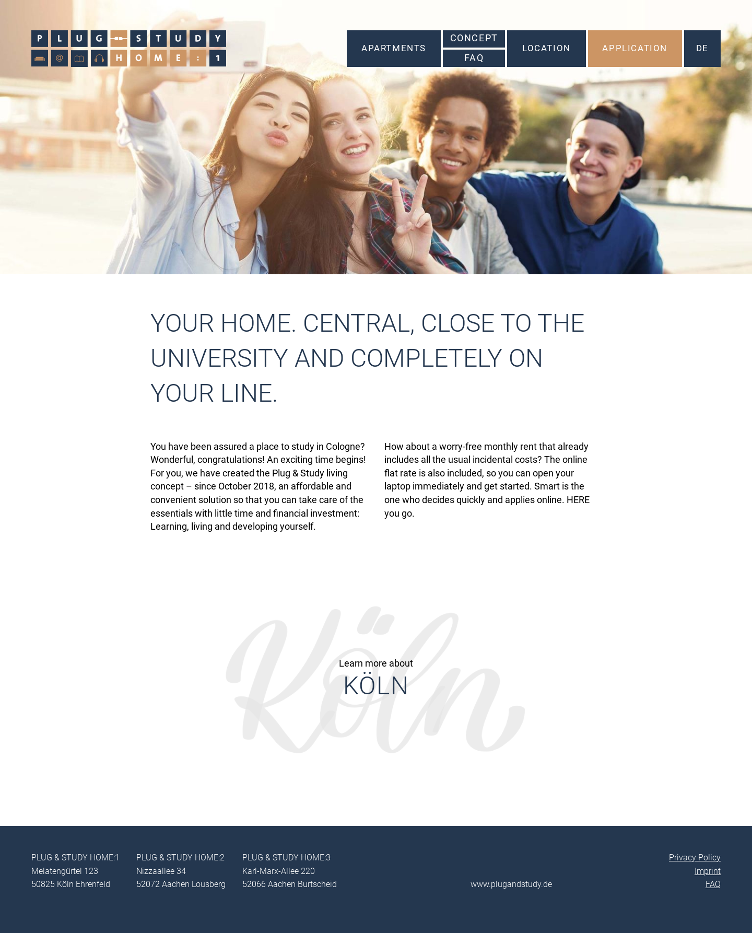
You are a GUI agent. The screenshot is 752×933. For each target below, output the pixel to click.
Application (634, 48)
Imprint (708, 871)
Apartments (393, 48)
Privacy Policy (695, 857)
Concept (474, 38)
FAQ (474, 58)
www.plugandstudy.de (511, 884)
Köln (376, 686)
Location (546, 48)
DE (702, 48)
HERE (578, 500)
